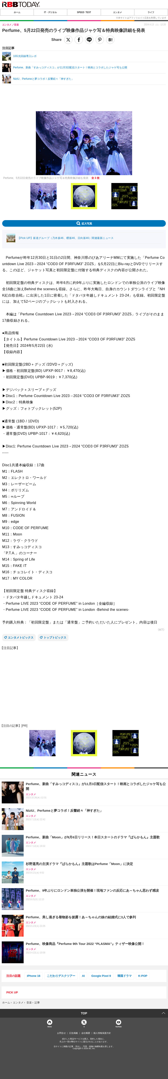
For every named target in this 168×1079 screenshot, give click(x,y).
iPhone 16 (33, 975)
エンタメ (117, 12)
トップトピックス (55, 637)
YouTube (118, 1026)
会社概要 (85, 1033)
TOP (84, 1013)
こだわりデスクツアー (61, 975)
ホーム (17, 12)
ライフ (151, 12)
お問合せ (61, 1033)
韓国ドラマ (124, 975)
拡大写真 (87, 223)
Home (49, 1026)
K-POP (142, 975)
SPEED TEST (84, 12)
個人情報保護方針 (102, 1033)
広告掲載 (73, 1033)
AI (83, 975)
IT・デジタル (50, 12)
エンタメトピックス (20, 637)
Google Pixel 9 (101, 975)
